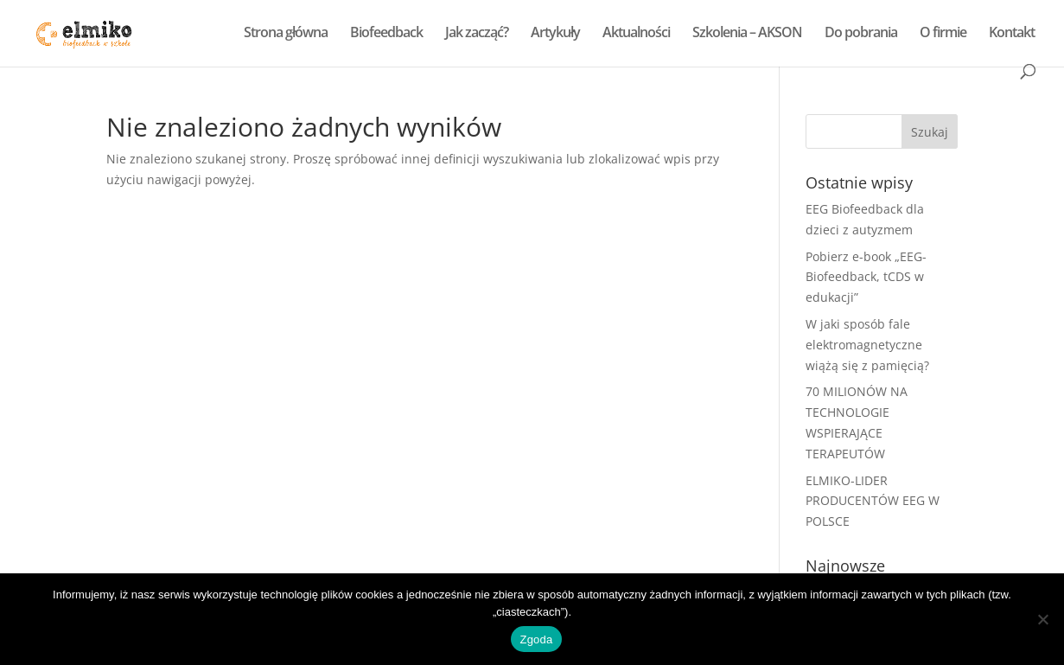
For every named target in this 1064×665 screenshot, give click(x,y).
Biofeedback (386, 34)
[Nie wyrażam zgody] (1042, 619)
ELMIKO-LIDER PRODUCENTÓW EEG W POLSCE (873, 501)
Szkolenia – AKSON (747, 34)
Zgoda (535, 639)
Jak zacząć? (476, 34)
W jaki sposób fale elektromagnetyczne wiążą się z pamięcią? (867, 345)
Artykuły (555, 34)
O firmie (943, 34)
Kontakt (1012, 34)
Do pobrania (861, 34)
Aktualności (636, 34)
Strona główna (286, 34)
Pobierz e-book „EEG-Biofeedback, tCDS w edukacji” (866, 277)
